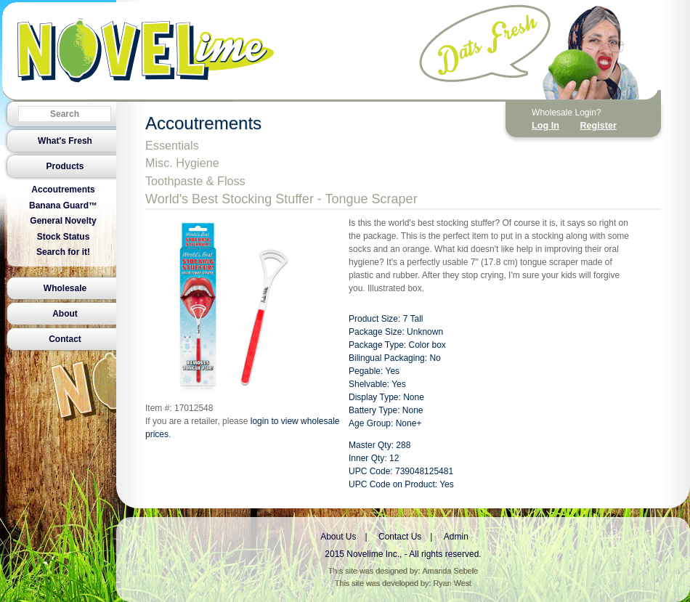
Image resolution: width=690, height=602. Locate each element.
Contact (65, 339)
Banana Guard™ (63, 205)
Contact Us (399, 537)
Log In (545, 126)
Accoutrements (62, 189)
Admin (456, 537)
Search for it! (63, 252)
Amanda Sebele (450, 570)
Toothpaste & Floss (195, 180)
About (65, 314)
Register (598, 126)
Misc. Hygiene (182, 162)
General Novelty (63, 221)
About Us (338, 537)
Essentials (172, 145)
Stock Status (63, 237)
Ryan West (453, 583)
